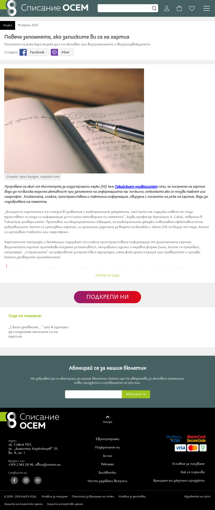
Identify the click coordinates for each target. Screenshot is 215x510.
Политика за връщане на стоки (93, 496)
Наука (7, 25)
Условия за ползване (188, 464)
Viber (65, 52)
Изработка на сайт (197, 498)
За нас (107, 456)
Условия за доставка (132, 496)
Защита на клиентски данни (23, 504)
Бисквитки (107, 473)
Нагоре (107, 422)
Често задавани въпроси (107, 481)
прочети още (107, 276)
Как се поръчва (193, 472)
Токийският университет (136, 187)
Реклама (107, 464)
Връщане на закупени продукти (179, 481)
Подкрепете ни (107, 448)
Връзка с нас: (16, 461)
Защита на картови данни (65, 504)
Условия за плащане (55, 496)
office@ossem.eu (48, 465)
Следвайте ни (17, 473)
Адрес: (12, 441)
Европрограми (107, 439)
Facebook (37, 52)
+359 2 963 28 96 (20, 465)
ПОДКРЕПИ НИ (107, 297)
